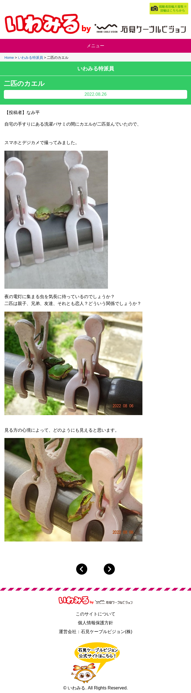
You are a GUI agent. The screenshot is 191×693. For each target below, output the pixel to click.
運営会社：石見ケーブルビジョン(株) (95, 631)
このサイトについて (95, 614)
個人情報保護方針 (95, 622)
